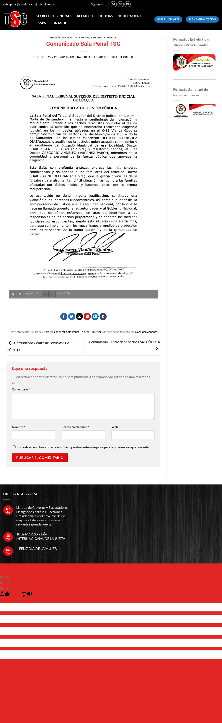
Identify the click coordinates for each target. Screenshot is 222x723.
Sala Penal (82, 37)
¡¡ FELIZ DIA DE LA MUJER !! (38, 548)
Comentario (21, 389)
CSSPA (41, 23)
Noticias (105, 16)
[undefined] (26, 595)
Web (114, 427)
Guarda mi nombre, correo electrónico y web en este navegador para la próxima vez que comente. (83, 447)
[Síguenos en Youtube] (127, 4)
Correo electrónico (75, 427)
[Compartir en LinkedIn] (95, 316)
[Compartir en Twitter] (71, 316)
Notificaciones (130, 16)
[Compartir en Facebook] (63, 316)
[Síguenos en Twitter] (114, 4)
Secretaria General (54, 16)
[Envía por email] (79, 316)
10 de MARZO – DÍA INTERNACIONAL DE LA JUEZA (40, 536)
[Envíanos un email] (121, 4)
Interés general (61, 37)
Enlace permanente (145, 332)
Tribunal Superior (103, 37)
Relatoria (85, 16)
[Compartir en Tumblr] (103, 316)
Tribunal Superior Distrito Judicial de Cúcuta (101, 57)
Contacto (59, 23)
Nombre (18, 427)
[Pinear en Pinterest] (87, 316)
